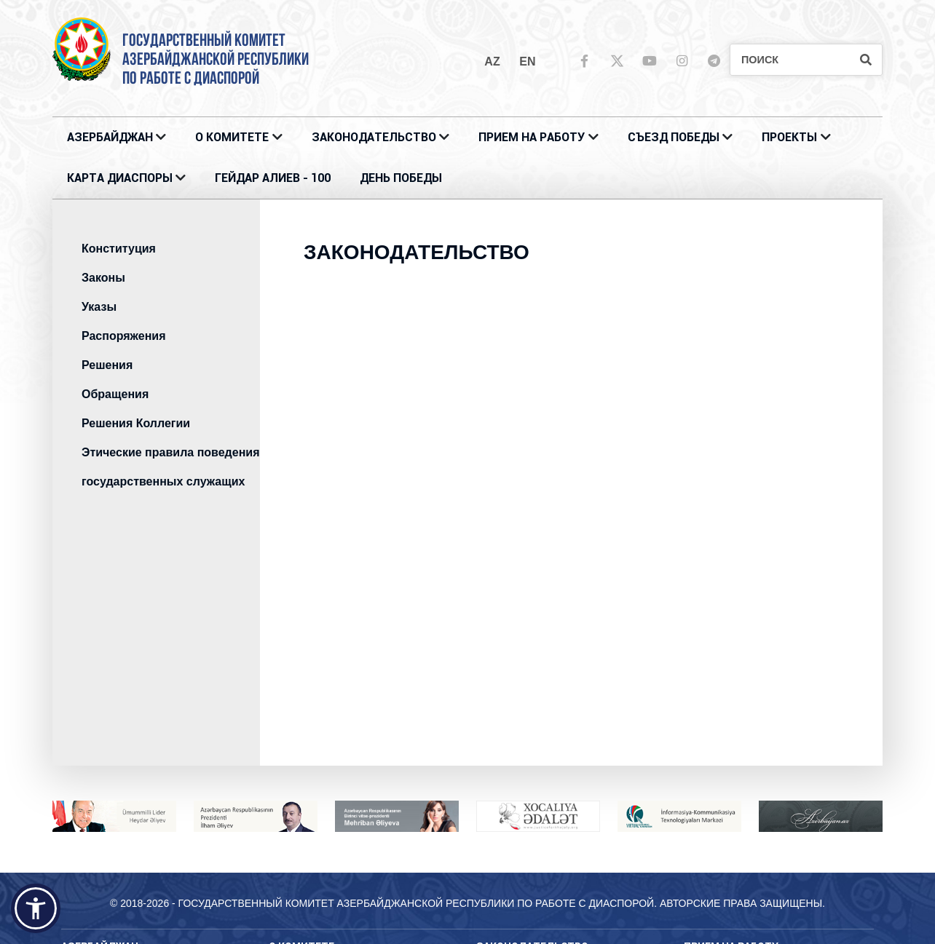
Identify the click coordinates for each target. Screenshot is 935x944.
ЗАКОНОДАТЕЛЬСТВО (374, 137)
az (492, 61)
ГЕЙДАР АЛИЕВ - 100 (273, 178)
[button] (36, 908)
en (527, 61)
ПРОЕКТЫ (789, 137)
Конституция (119, 248)
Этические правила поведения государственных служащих (170, 467)
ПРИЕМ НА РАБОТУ (531, 137)
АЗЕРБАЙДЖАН (110, 137)
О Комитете (232, 137)
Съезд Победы (673, 137)
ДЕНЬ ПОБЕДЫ (401, 178)
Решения (107, 365)
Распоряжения (123, 336)
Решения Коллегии (136, 423)
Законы (103, 277)
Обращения (115, 394)
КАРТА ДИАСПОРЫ (120, 178)
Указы (99, 307)
